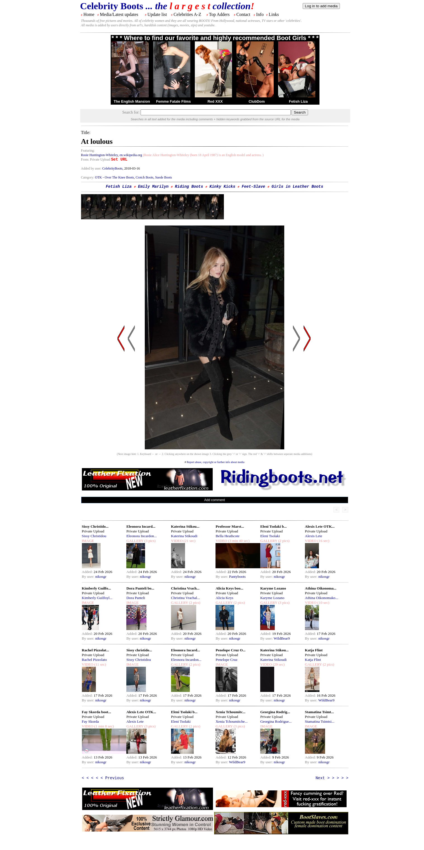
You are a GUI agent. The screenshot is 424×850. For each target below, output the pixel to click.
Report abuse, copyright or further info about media (216, 462)
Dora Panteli (135, 598)
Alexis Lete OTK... (320, 526)
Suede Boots (163, 177)
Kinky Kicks (222, 186)
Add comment (214, 500)
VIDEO (177, 541)
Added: (88, 572)
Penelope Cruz (226, 660)
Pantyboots (237, 576)
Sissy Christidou (94, 536)
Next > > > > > (332, 778)
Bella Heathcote (227, 536)
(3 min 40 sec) (238, 541)
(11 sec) (99, 664)
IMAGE (88, 541)
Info (260, 14)
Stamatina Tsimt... (319, 712)
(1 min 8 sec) (103, 726)
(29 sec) (278, 664)
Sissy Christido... (95, 526)
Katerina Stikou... (185, 526)
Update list (157, 14)
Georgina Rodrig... (275, 712)
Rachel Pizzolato (94, 660)
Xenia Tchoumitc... (230, 712)
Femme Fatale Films (173, 101)
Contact (243, 14)
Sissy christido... (139, 650)
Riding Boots (189, 186)
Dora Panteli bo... (140, 588)
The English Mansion (132, 101)
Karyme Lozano (273, 588)
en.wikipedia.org (131, 155)
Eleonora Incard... (140, 526)
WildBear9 (282, 638)
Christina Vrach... (185, 588)
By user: (88, 576)
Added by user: (91, 168)
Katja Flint (314, 650)
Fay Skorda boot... (96, 712)
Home (89, 14)
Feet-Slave (253, 186)
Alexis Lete (313, 536)
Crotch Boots (144, 177)
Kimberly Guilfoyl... (97, 598)
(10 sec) (322, 602)
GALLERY (134, 541)
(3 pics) (149, 541)
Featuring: (88, 150)
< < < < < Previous (103, 778)
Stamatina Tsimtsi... (319, 721)
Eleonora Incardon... (141, 536)
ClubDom (257, 101)
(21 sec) (189, 541)
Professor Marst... (229, 526)
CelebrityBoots (112, 168)
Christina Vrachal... (185, 598)
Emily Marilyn (153, 186)
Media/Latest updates (119, 14)
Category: (88, 177)
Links (274, 14)
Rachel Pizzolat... (95, 650)
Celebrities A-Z (187, 14)
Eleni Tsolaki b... (273, 526)
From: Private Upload (95, 159)
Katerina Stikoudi (184, 536)
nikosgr (100, 576)
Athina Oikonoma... (321, 588)
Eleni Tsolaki (270, 536)
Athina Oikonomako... (321, 598)
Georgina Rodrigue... (276, 721)
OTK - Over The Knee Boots (114, 177)
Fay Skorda (90, 721)
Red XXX (214, 101)
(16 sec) (322, 541)
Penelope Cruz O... (230, 650)
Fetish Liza (298, 101)
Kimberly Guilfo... (96, 588)
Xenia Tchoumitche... (231, 721)
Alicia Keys (224, 598)
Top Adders (219, 14)
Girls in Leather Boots (297, 186)
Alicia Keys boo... (229, 588)
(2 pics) (283, 541)
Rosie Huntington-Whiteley (99, 155)
